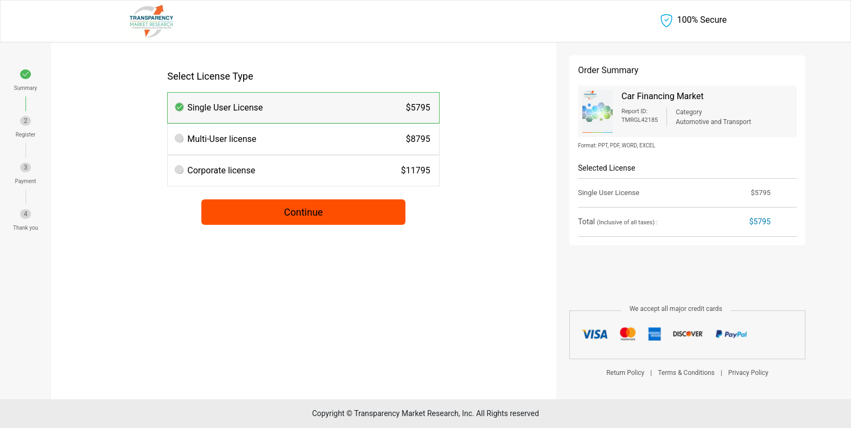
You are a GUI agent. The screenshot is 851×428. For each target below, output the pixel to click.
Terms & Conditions (686, 373)
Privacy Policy (748, 373)
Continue (303, 212)
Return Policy (625, 373)
